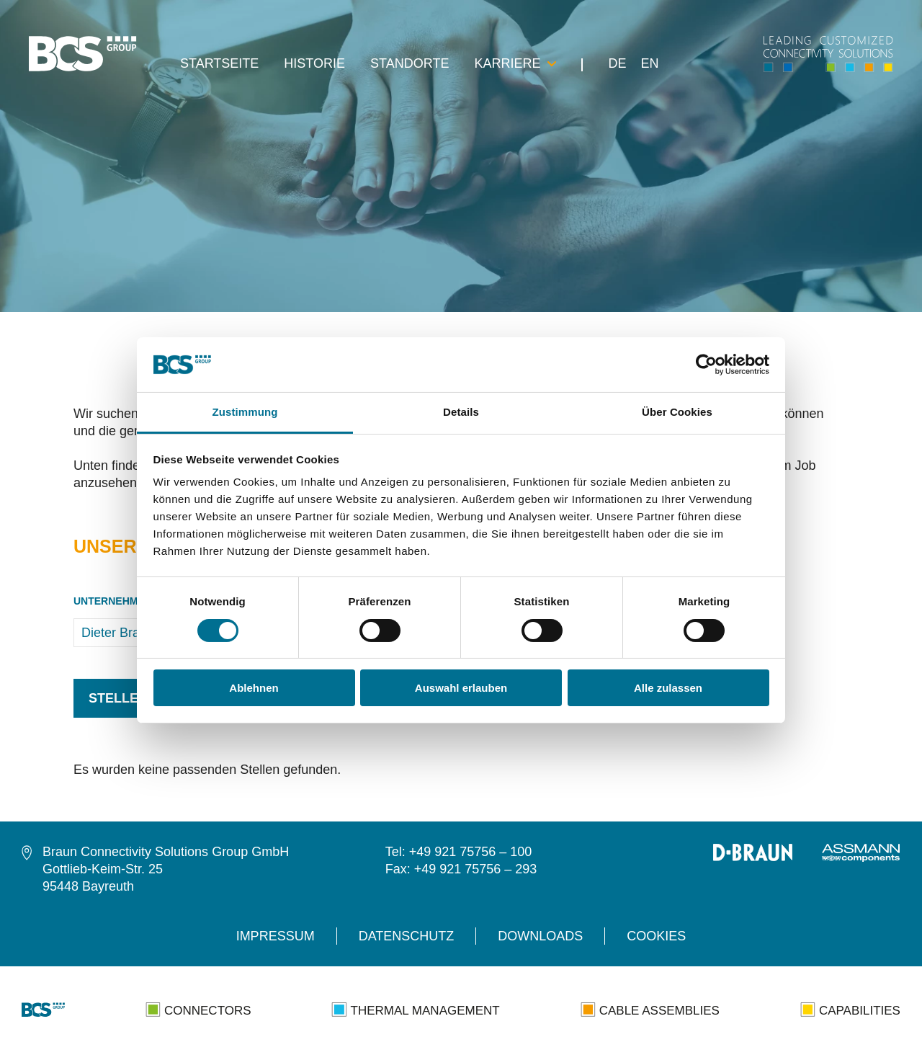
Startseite (219, 64)
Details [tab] (461, 412)
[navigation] (104, 54)
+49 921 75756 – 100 (470, 852)
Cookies (656, 936)
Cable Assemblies (650, 1009)
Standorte (409, 64)
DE (617, 64)
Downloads (540, 936)
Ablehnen (253, 688)
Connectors (198, 1009)
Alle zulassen (668, 688)
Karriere (515, 64)
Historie (314, 64)
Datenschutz (407, 936)
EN (649, 64)
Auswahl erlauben (461, 688)
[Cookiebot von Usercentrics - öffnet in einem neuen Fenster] (706, 364)
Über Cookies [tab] (677, 412)
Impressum (275, 936)
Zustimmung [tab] (245, 412)
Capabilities (850, 1009)
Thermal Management (415, 1009)
